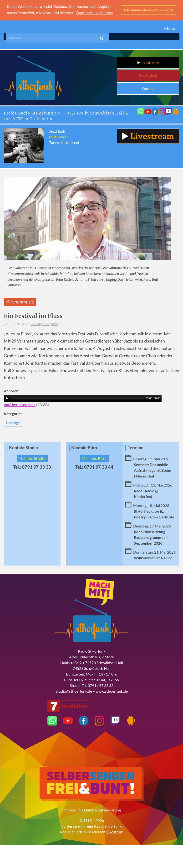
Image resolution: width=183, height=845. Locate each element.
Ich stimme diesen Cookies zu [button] (148, 10)
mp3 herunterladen (20, 404)
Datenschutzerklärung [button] (94, 13)
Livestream (148, 62)
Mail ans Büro (94, 458)
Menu (169, 28)
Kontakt (148, 88)
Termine (135, 447)
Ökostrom (114, 831)
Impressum (71, 809)
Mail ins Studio (32, 458)
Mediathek (148, 75)
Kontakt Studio (23, 447)
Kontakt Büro (84, 447)
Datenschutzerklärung (102, 809)
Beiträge (13, 422)
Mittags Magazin (44, 324)
